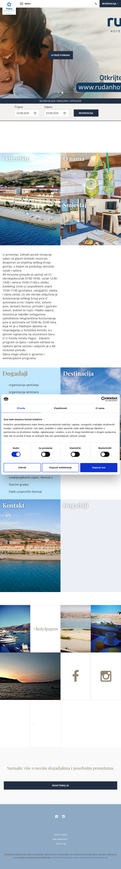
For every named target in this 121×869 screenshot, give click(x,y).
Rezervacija (86, 113)
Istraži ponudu (60, 55)
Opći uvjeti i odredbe (77, 857)
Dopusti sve (99, 467)
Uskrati (22, 467)
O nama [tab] (100, 408)
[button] (58, 92)
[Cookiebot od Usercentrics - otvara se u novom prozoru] (103, 399)
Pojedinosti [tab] (60, 408)
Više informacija (59, 857)
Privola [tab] (21, 408)
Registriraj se (60, 785)
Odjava (48, 107)
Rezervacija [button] (110, 3)
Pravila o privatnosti (98, 857)
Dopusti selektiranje (60, 467)
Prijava (19, 107)
